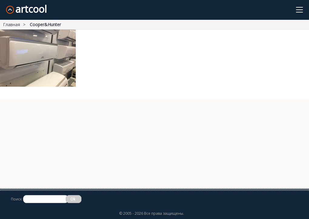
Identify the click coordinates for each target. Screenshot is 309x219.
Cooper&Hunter (45, 24)
